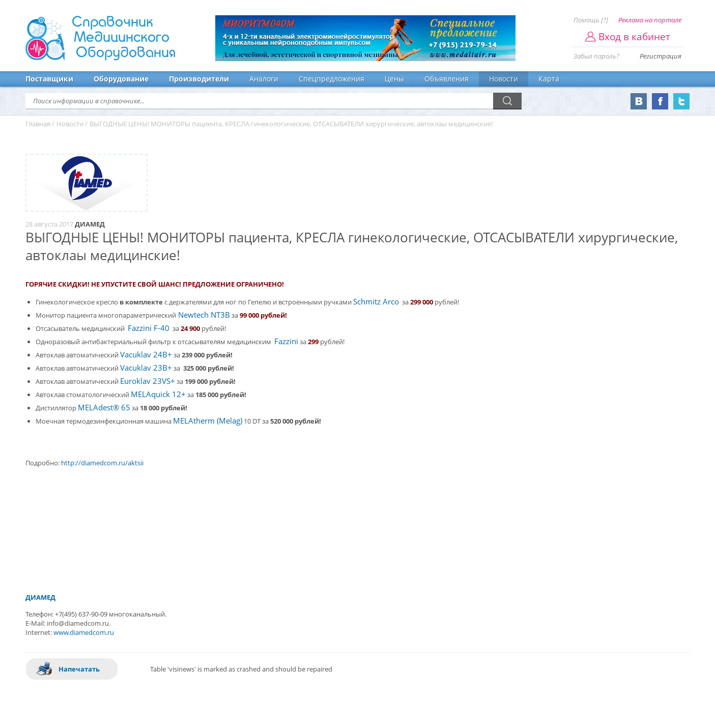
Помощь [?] (591, 19)
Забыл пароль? (596, 56)
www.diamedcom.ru (83, 632)
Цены (394, 78)
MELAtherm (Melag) (207, 420)
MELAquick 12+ (158, 394)
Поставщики (49, 78)
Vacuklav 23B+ (146, 367)
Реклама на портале (649, 19)
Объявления (446, 78)
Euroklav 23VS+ (147, 381)
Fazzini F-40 (148, 328)
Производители (199, 78)
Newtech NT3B (203, 315)
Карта (548, 78)
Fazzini (286, 341)
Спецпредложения (331, 78)
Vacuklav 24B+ (146, 354)
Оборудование (121, 78)
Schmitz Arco (376, 301)
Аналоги (263, 78)
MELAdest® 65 (104, 407)
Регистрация (660, 56)
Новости (503, 78)
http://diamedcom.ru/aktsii (102, 462)
